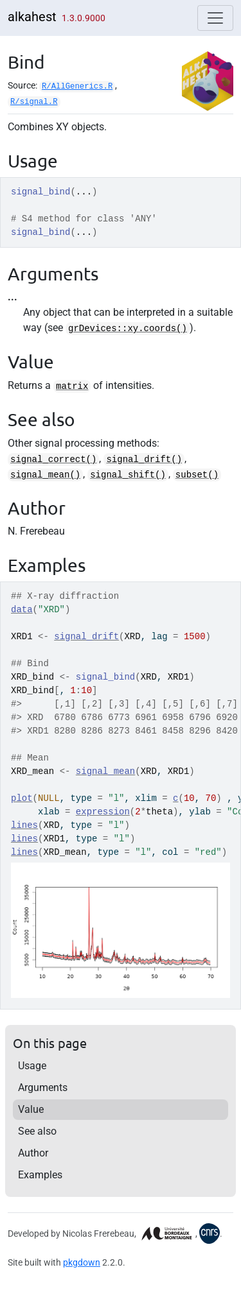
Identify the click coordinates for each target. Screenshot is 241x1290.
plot (22, 798)
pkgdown (81, 1262)
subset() (197, 475)
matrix (72, 386)
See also (37, 1131)
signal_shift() (128, 475)
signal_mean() (45, 475)
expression (103, 812)
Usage (32, 1066)
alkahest (32, 16)
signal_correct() (53, 459)
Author (33, 1153)
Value (31, 1109)
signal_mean (105, 771)
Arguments (42, 1087)
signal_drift (86, 637)
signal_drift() (144, 459)
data (22, 610)
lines (24, 825)
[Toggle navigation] (215, 18)
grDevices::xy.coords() (127, 328)
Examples (40, 1175)
